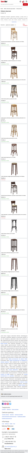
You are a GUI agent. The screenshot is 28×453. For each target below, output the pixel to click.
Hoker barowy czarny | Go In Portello (7, 233)
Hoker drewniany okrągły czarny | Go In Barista (9, 290)
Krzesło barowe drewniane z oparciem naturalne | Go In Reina (12, 41)
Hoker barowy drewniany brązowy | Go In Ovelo (9, 252)
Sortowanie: (3, 24)
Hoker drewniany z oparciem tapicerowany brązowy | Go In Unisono (13, 214)
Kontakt (11, 423)
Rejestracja (9, 409)
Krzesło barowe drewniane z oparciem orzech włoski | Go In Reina (12, 195)
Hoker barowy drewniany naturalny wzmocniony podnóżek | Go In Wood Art (13, 119)
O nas (3, 423)
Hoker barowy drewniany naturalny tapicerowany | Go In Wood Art (12, 79)
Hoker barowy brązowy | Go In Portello (7, 157)
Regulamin (12, 414)
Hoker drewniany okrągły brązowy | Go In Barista (9, 271)
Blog (14, 423)
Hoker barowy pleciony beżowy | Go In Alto (8, 138)
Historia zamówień (15, 409)
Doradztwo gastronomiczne (7, 418)
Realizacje (7, 423)
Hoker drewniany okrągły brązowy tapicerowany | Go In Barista (12, 176)
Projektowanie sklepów (21, 416)
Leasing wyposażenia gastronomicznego (9, 416)
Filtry (25, 25)
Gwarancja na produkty (19, 414)
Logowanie (4, 409)
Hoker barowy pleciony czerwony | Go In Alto (9, 328)
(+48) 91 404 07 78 (10, 437)
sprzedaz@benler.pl (11, 446)
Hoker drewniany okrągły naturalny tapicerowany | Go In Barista (12, 309)
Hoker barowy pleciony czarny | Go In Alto (8, 98)
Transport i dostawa (5, 414)
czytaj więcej (14, 21)
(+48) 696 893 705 (10, 441)
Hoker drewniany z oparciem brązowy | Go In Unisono (10, 60)
